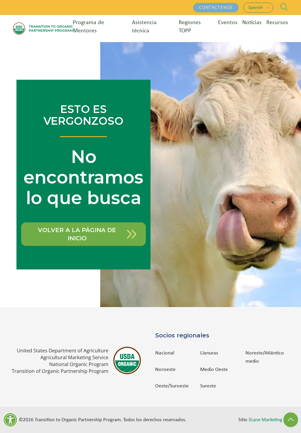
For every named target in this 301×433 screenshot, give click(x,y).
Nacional (164, 353)
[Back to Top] (290, 419)
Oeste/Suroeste (172, 386)
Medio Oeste (214, 369)
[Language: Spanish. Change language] (258, 7)
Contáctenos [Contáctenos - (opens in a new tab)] (216, 7)
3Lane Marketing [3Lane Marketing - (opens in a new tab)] (265, 419)
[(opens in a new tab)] (79, 360)
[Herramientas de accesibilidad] (10, 419)
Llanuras (209, 353)
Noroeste (165, 369)
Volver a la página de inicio (87, 234)
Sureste (208, 386)
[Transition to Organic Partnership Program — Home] (43, 28)
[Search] (284, 7)
